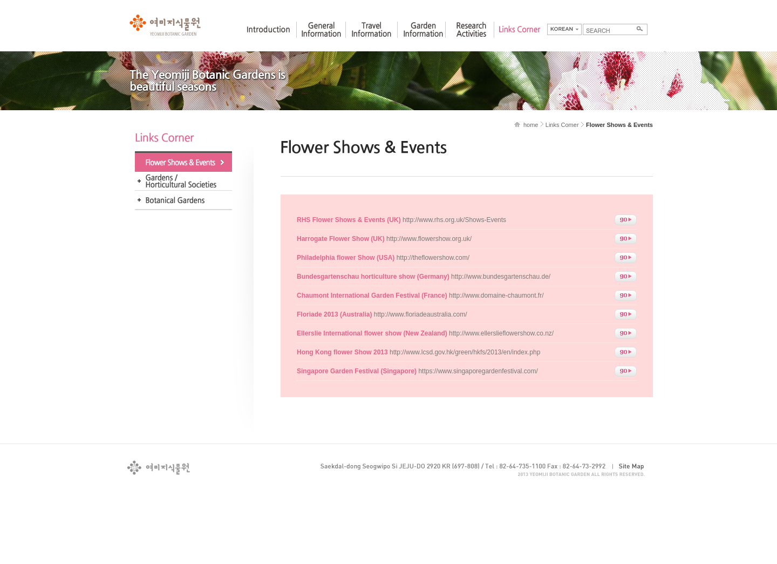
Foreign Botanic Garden (183, 200)
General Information (321, 39)
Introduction (268, 39)
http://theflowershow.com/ (383, 257)
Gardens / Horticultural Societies (183, 181)
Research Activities (471, 39)
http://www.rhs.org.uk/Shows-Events (401, 220)
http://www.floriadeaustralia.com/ (382, 314)
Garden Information (423, 39)
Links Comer (562, 125)
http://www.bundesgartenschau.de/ (423, 276)
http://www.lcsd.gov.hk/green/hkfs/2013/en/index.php (418, 352)
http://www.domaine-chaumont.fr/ (420, 295)
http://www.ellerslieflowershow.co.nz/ (425, 333)
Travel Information (371, 39)
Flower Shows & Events (183, 162)
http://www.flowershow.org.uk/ (384, 239)
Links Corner (520, 39)
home (531, 125)
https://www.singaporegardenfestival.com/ (417, 371)
